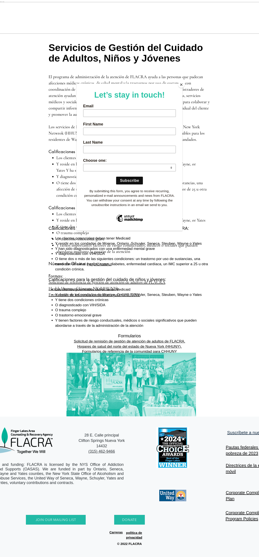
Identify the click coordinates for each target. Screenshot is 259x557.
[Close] (181, 84)
